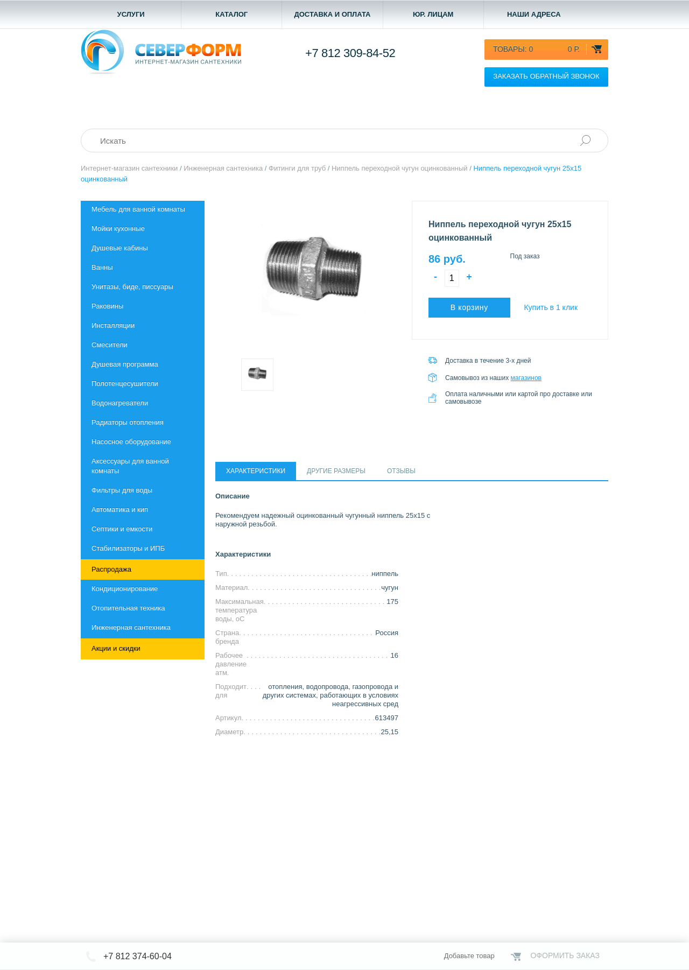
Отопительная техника (128, 608)
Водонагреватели (120, 403)
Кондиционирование (125, 589)
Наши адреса (534, 14)
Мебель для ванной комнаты (138, 209)
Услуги (131, 14)
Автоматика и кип (120, 509)
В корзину (469, 307)
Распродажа (111, 569)
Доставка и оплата (332, 14)
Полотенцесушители (125, 383)
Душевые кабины (120, 248)
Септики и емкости (122, 529)
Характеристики (255, 471)
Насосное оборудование (131, 442)
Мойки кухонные (118, 228)
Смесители (110, 345)
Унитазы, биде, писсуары (132, 287)
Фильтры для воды (122, 490)
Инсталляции (113, 325)
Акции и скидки (116, 648)
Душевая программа (125, 364)
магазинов (526, 378)
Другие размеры (336, 471)
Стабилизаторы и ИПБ (128, 548)
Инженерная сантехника (131, 627)
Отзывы (401, 471)
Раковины (107, 306)
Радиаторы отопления (128, 422)
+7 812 (350, 53)
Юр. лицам (433, 14)
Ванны (102, 267)
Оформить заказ (565, 955)
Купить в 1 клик (551, 307)
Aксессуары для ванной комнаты (130, 466)
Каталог (231, 14)
